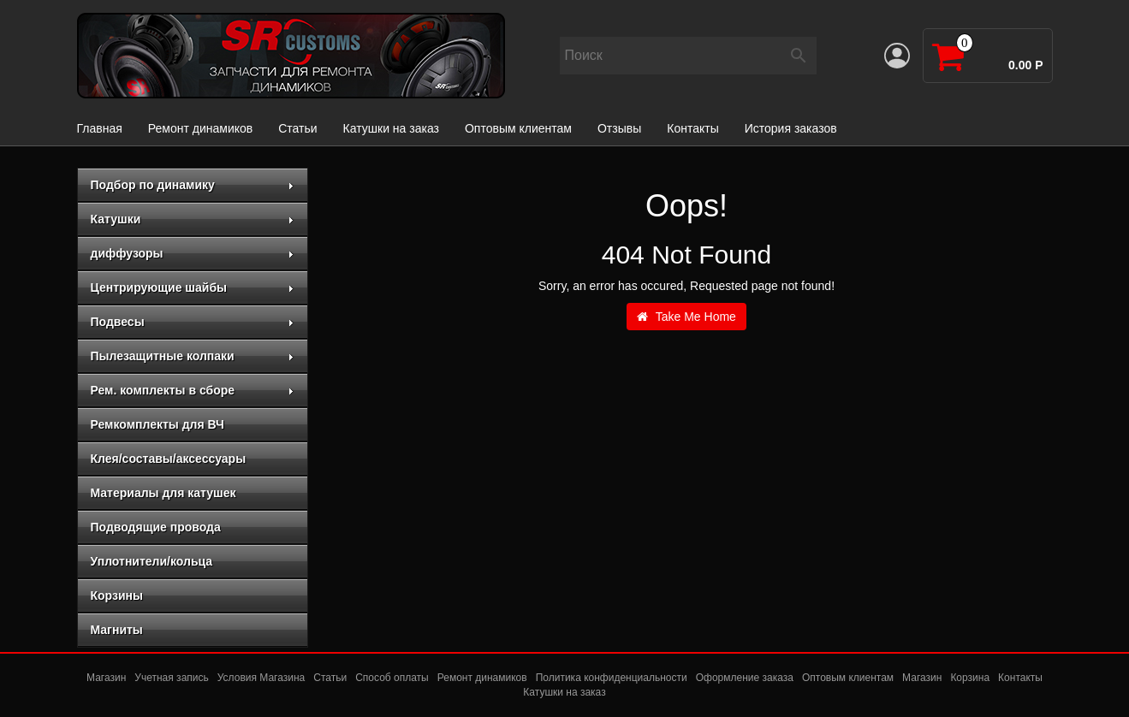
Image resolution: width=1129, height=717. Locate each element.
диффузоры (192, 253)
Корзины (117, 595)
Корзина (969, 678)
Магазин (106, 678)
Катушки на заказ (391, 128)
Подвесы (192, 322)
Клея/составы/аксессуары (169, 458)
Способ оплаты (392, 678)
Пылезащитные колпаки (192, 356)
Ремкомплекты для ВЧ (157, 424)
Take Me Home (686, 316)
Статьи (297, 128)
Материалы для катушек (163, 493)
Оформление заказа (744, 678)
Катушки (192, 219)
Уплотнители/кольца (152, 561)
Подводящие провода (156, 527)
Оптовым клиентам (518, 128)
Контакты (692, 128)
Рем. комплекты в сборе (192, 390)
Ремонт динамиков (200, 128)
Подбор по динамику (192, 185)
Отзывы (619, 128)
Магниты (117, 630)
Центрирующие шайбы (192, 287)
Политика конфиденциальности (611, 678)
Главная (99, 128)
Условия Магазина (261, 678)
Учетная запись (171, 678)
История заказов (791, 128)
